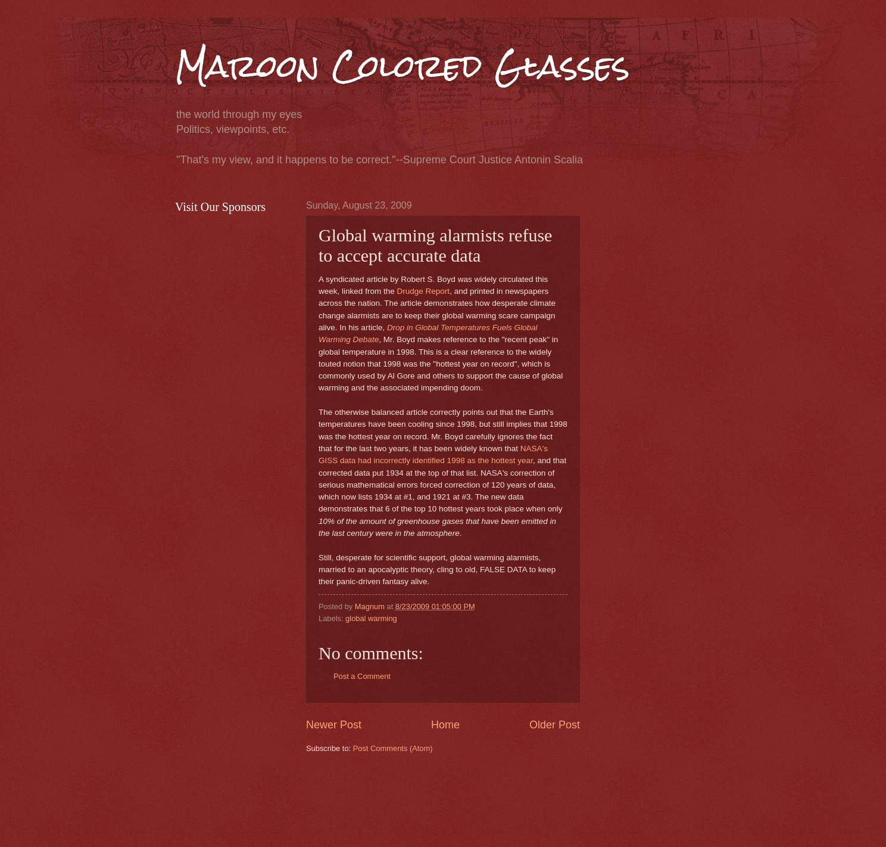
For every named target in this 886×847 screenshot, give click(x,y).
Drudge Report (423, 291)
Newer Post (333, 725)
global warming (371, 618)
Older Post (554, 725)
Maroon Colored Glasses (402, 66)
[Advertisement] (523, 799)
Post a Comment (362, 676)
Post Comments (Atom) (393, 748)
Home (445, 725)
